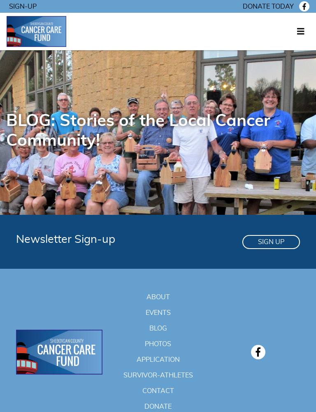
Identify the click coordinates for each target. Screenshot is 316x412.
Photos (158, 344)
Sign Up (271, 242)
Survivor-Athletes (158, 375)
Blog (158, 328)
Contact (158, 391)
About (158, 297)
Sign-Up (23, 6)
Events (158, 313)
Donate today (268, 6)
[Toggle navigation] (301, 31)
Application (158, 359)
